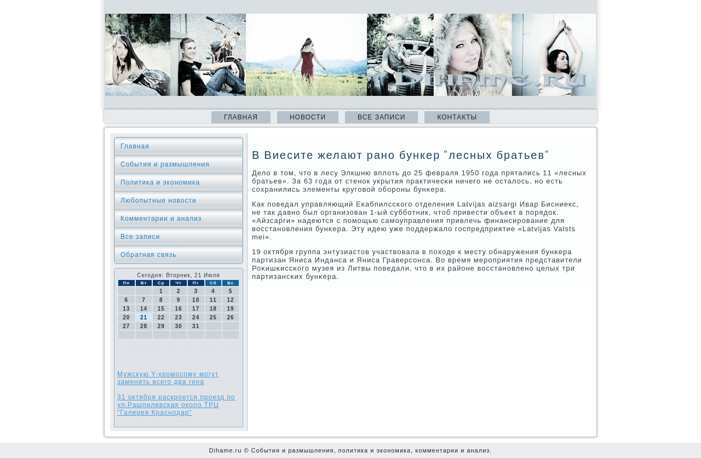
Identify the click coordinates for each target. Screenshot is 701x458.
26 (230, 317)
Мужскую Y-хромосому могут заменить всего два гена (168, 378)
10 (195, 300)
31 (195, 326)
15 (161, 309)
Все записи (381, 117)
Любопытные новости (158, 200)
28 (143, 326)
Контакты (457, 117)
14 (143, 309)
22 (161, 317)
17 (195, 309)
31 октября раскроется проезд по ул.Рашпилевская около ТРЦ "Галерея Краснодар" (176, 404)
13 (126, 309)
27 (126, 326)
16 (178, 309)
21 (143, 317)
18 (213, 309)
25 (213, 317)
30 (178, 326)
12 (230, 300)
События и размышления (165, 164)
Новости (308, 117)
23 (178, 317)
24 (195, 317)
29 (161, 326)
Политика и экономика (160, 182)
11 (213, 300)
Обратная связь (148, 255)
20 (126, 317)
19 (230, 309)
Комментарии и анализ (161, 218)
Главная (241, 117)
